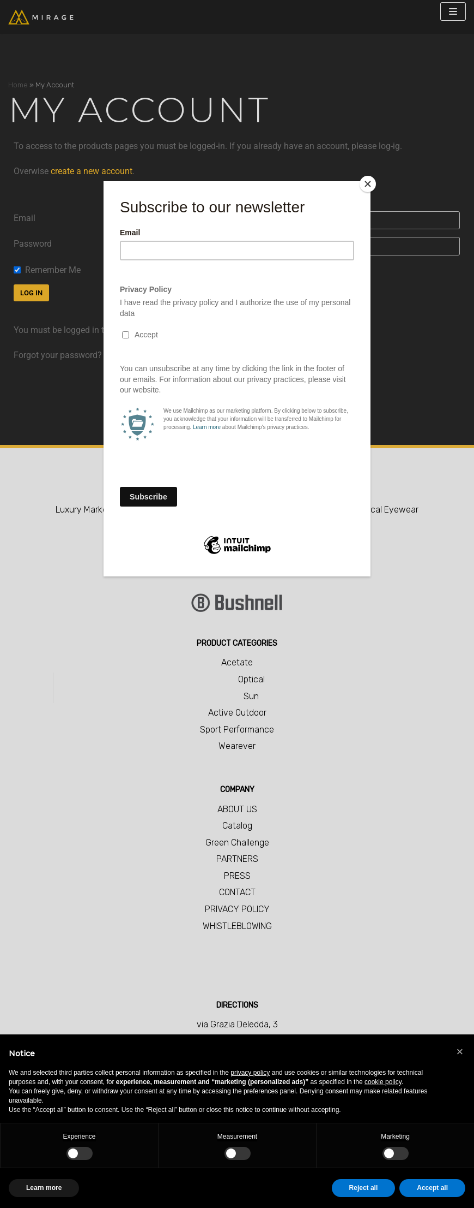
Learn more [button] (44, 1188)
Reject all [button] (363, 1188)
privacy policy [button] (250, 1072)
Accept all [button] (432, 1188)
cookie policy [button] (383, 1082)
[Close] (368, 184)
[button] (460, 1052)
